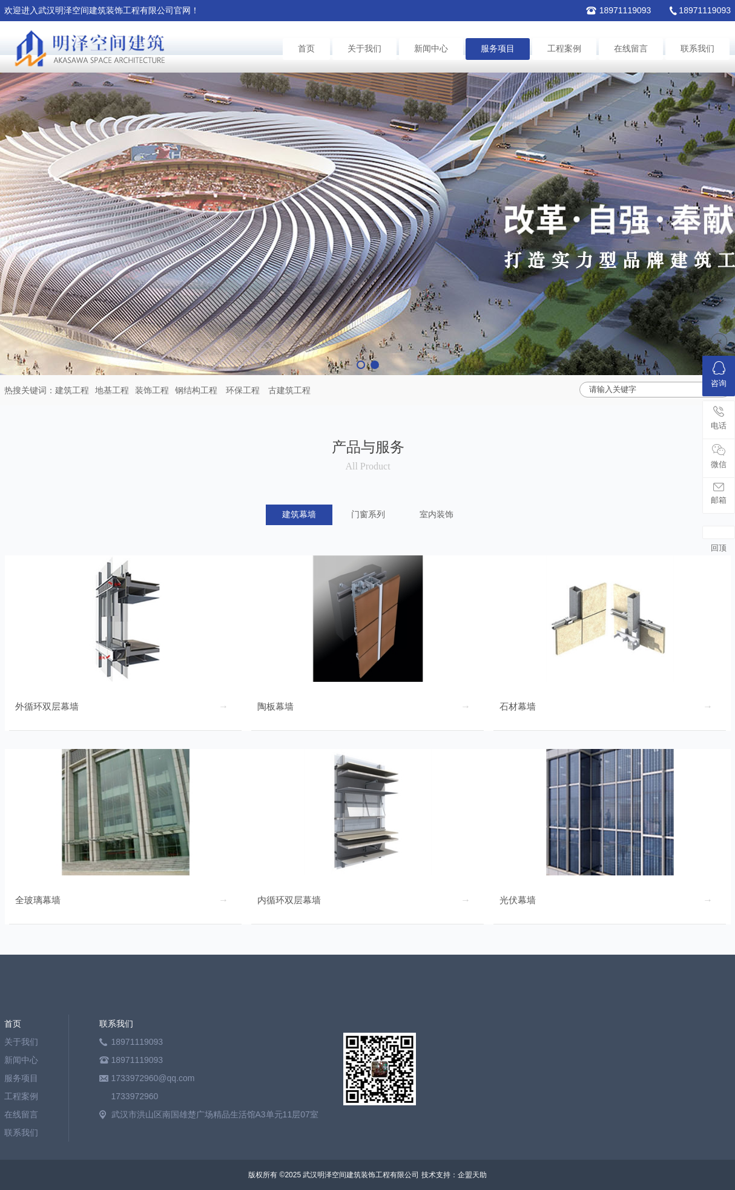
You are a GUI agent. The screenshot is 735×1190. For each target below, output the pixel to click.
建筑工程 (72, 390)
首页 (306, 48)
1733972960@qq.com (153, 1078)
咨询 (719, 374)
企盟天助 (472, 1175)
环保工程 (243, 390)
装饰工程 (152, 390)
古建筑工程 (289, 390)
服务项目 (498, 48)
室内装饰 (436, 514)
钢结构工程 (196, 390)
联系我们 (697, 48)
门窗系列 (368, 514)
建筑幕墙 (299, 514)
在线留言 (631, 48)
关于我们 (364, 48)
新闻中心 (431, 48)
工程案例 (564, 48)
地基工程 (112, 390)
